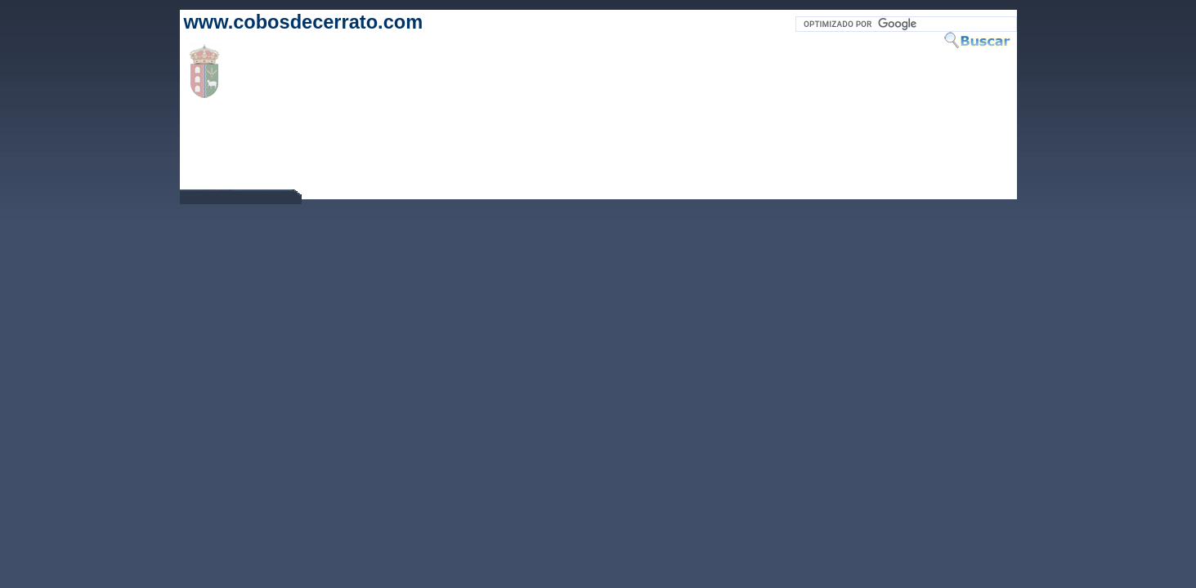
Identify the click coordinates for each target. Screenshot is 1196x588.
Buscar (980, 40)
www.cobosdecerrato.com (303, 22)
